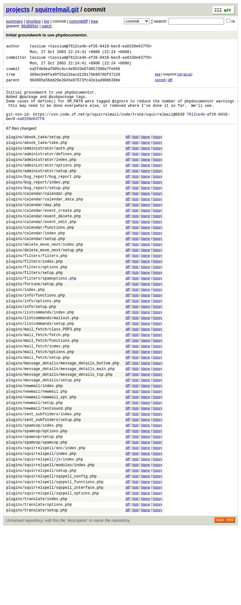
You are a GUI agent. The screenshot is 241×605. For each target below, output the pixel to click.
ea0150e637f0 (30, 131)
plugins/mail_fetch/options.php (40, 401)
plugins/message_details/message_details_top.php (59, 428)
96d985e (29, 26)
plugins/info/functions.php (35, 335)
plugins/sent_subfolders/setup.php (43, 480)
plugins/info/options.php (33, 342)
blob (135, 150)
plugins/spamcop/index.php (34, 487)
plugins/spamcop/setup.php (34, 500)
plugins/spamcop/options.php (36, 494)
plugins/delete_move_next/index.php (44, 276)
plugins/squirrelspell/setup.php (41, 540)
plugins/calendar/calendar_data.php (44, 223)
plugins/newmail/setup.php (34, 461)
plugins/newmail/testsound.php (39, 467)
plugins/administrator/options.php (43, 184)
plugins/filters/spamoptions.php (41, 316)
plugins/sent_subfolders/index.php (43, 474)
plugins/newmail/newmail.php (36, 447)
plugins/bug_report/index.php (38, 203)
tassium (38, 47)
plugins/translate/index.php (36, 573)
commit (160, 85)
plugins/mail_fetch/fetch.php (38, 381)
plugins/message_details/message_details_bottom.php (62, 414)
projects (18, 9)
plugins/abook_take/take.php (36, 157)
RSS (230, 596)
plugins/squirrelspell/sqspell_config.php (51, 546)
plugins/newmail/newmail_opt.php (41, 454)
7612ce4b (196, 126)
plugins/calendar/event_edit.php (41, 250)
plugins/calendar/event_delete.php (43, 243)
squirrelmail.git (57, 9)
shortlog (33, 21)
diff (170, 85)
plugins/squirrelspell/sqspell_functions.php (55, 553)
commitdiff (78, 21)
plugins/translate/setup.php (36, 586)
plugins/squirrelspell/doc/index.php (45, 513)
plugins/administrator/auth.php (40, 164)
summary (14, 21)
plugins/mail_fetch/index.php (38, 395)
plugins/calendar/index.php (35, 263)
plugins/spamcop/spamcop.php (36, 507)
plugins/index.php (25, 329)
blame (145, 150)
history (157, 150)
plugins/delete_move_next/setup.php (44, 283)
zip (180, 79)
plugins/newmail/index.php (34, 441)
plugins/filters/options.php (36, 302)
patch (47, 26)
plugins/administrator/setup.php (41, 190)
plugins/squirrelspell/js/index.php (44, 527)
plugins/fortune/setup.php (34, 322)
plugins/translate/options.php (39, 579)
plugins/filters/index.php (34, 296)
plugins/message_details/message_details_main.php (60, 421)
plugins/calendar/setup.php (35, 269)
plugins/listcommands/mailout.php (42, 362)
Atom (219, 596)
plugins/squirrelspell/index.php (41, 520)
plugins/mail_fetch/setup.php (38, 408)
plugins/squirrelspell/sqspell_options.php (52, 566)
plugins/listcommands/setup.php (40, 368)
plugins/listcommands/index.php (40, 355)
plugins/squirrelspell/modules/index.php (50, 533)
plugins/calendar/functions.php (40, 256)
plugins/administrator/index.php (41, 177)
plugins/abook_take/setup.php (38, 151)
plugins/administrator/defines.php (43, 170)
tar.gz (187, 79)
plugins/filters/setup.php (34, 309)
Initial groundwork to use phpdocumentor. (47, 35)
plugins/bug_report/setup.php (38, 210)
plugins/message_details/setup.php (43, 434)
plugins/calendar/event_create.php (43, 236)
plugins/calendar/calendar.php (39, 217)
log (46, 21)
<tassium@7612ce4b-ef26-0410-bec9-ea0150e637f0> (100, 47)
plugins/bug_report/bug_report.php (43, 197)
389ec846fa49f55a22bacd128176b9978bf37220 (75, 80)
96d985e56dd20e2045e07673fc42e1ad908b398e (75, 86)
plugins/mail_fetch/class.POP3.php (43, 375)
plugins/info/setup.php (31, 349)
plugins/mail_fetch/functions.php (42, 388)
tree (94, 21)
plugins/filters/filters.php (36, 289)
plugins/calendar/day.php (33, 230)
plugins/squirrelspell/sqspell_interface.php (55, 560)
